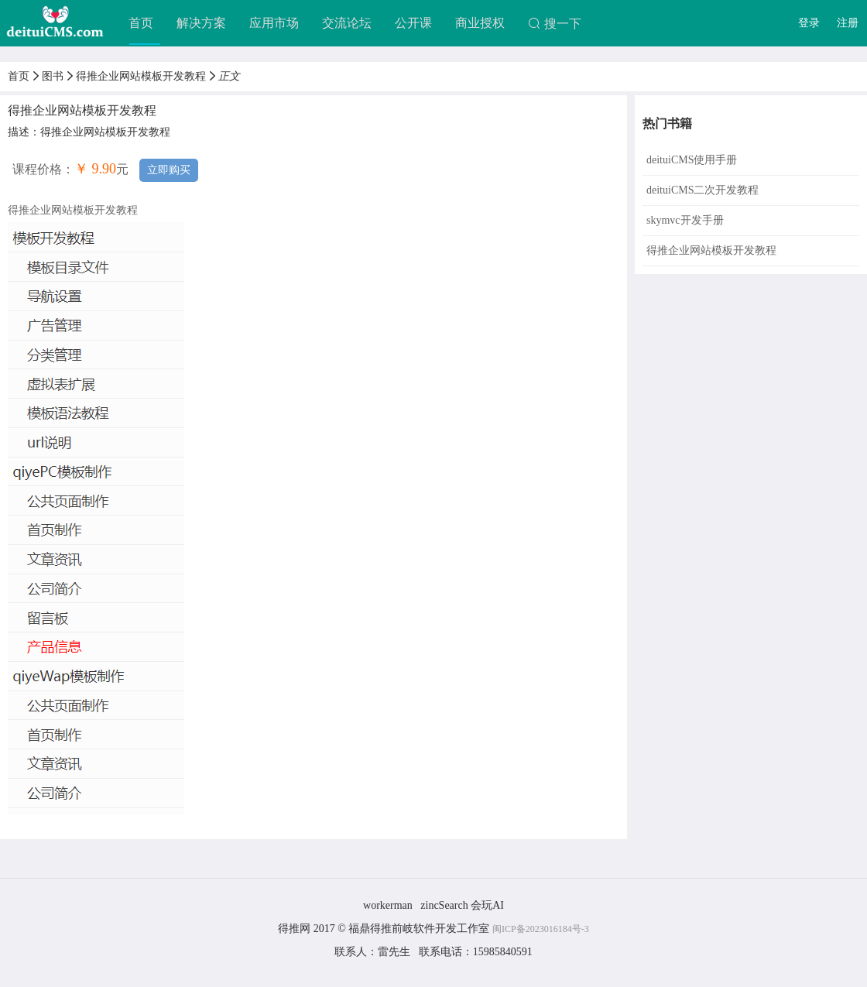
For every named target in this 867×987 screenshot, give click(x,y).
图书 (52, 76)
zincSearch (444, 905)
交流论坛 (347, 22)
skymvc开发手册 (685, 220)
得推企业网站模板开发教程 (141, 76)
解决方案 (201, 22)
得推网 (294, 928)
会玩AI (487, 905)
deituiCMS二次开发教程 (702, 190)
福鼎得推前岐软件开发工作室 (420, 928)
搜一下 (554, 23)
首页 (141, 22)
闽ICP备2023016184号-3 (540, 929)
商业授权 (480, 22)
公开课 (413, 22)
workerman (388, 905)
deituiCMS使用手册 (691, 160)
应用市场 (274, 22)
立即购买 (168, 170)
